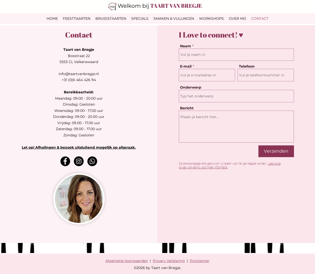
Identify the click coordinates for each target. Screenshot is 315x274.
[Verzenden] (276, 151)
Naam (185, 46)
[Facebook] (65, 161)
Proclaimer (199, 260)
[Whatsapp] (92, 161)
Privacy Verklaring (169, 260)
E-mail (186, 66)
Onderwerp (190, 87)
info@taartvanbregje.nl (79, 74)
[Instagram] (79, 161)
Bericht (187, 108)
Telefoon (247, 66)
